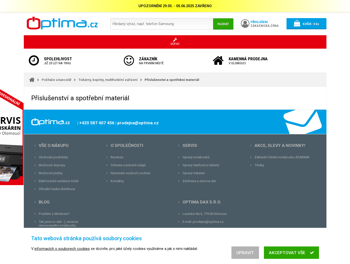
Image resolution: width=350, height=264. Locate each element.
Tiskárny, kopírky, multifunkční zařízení (108, 80)
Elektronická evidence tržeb (59, 181)
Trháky (259, 165)
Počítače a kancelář (56, 80)
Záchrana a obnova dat (199, 181)
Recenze (117, 157)
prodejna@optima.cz (208, 222)
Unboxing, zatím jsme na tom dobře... (66, 233)
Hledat (223, 24)
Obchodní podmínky (53, 157)
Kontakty (117, 181)
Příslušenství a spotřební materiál (172, 80)
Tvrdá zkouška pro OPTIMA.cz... (62, 241)
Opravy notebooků (196, 157)
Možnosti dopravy (52, 165)
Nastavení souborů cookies (130, 173)
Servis (190, 145)
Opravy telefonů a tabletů (201, 165)
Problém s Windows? (54, 214)
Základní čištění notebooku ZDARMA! (282, 157)
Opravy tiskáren (194, 173)
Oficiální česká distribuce (57, 189)
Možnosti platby (51, 173)
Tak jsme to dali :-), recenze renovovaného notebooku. (58, 223)
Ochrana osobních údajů (128, 165)
